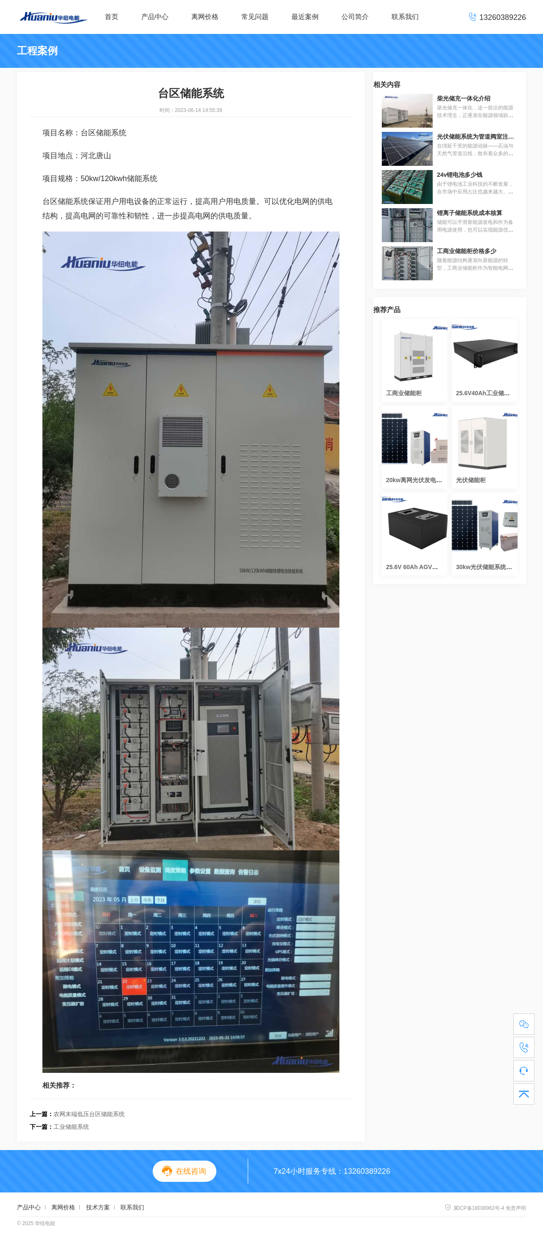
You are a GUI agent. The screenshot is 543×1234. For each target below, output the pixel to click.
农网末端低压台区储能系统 (89, 1114)
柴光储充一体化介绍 (463, 98)
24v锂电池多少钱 (459, 174)
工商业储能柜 (404, 393)
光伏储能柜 (471, 480)
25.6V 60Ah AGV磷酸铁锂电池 (426, 567)
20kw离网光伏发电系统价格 (423, 480)
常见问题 (255, 16)
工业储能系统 (71, 1126)
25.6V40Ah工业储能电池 (489, 393)
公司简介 (355, 16)
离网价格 (204, 16)
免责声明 (516, 1208)
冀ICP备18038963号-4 (474, 1208)
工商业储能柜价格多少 (466, 251)
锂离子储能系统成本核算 (469, 212)
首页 (111, 16)
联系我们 (405, 16)
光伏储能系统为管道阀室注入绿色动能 (487, 136)
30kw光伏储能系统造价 (487, 567)
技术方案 (98, 1207)
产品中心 (154, 16)
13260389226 (367, 1171)
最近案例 (305, 16)
